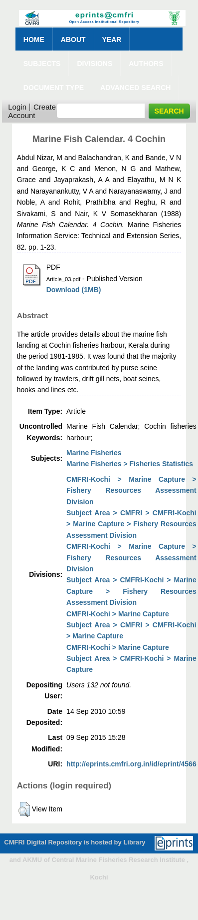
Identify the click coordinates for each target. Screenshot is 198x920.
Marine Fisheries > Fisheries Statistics (129, 464)
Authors (146, 64)
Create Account (32, 111)
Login (17, 107)
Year (112, 40)
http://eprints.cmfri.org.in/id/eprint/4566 (131, 764)
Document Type (53, 88)
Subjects (42, 64)
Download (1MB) (73, 290)
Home (33, 40)
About (73, 40)
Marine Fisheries (94, 453)
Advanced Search (135, 88)
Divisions (94, 64)
